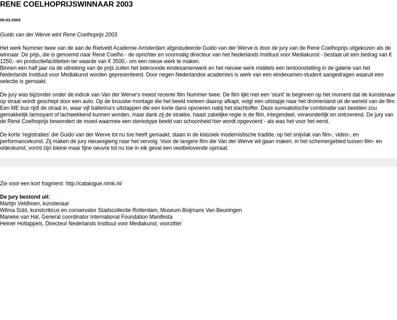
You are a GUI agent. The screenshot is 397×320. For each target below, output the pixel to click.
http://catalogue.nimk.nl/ (93, 183)
